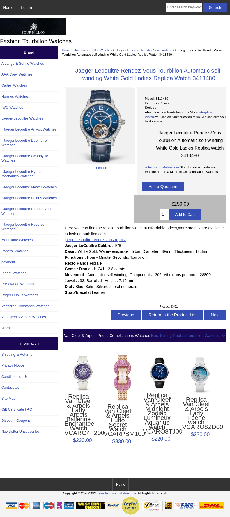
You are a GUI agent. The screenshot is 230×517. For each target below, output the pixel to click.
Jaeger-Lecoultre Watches (93, 50)
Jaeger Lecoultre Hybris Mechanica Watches (21, 173)
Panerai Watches (15, 251)
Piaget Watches (13, 273)
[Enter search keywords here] (184, 7)
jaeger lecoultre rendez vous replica (96, 239)
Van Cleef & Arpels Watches (23, 317)
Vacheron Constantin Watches (25, 306)
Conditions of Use (15, 376)
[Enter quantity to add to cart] (165, 214)
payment (8, 262)
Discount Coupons (16, 420)
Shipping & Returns (16, 354)
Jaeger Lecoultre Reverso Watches (22, 226)
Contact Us (10, 387)
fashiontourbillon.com (163, 167)
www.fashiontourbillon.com (117, 493)
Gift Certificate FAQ (16, 409)
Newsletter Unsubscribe (20, 431)
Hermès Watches (15, 96)
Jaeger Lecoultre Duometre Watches (24, 142)
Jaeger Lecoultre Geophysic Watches (24, 158)
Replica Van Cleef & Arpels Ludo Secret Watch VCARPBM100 (118, 420)
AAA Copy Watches (17, 74)
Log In (26, 7)
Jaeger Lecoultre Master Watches (29, 187)
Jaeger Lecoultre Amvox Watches (29, 129)
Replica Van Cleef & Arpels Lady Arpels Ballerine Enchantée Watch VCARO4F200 (79, 414)
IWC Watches (12, 107)
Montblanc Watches (17, 240)
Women (7, 328)
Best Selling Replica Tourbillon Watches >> (187, 335)
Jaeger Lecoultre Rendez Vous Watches (145, 50)
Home (8, 7)
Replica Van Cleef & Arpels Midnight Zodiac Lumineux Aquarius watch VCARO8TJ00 (157, 413)
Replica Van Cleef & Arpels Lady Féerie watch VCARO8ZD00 (196, 413)
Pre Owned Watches (17, 284)
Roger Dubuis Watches (19, 295)
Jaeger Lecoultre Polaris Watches (29, 198)
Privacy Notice (12, 365)
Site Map (8, 398)
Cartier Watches (14, 85)
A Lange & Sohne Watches (22, 63)
